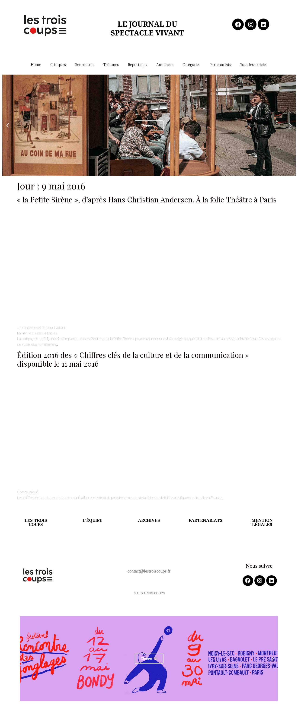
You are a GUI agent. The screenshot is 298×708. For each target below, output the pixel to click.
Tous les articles (253, 64)
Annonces (164, 64)
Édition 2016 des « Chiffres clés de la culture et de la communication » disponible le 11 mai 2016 (133, 359)
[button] (7, 125)
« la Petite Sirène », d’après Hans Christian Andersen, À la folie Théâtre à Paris (147, 199)
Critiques (58, 64)
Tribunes (111, 64)
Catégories (191, 64)
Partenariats (220, 64)
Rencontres (84, 64)
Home (36, 64)
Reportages (137, 64)
